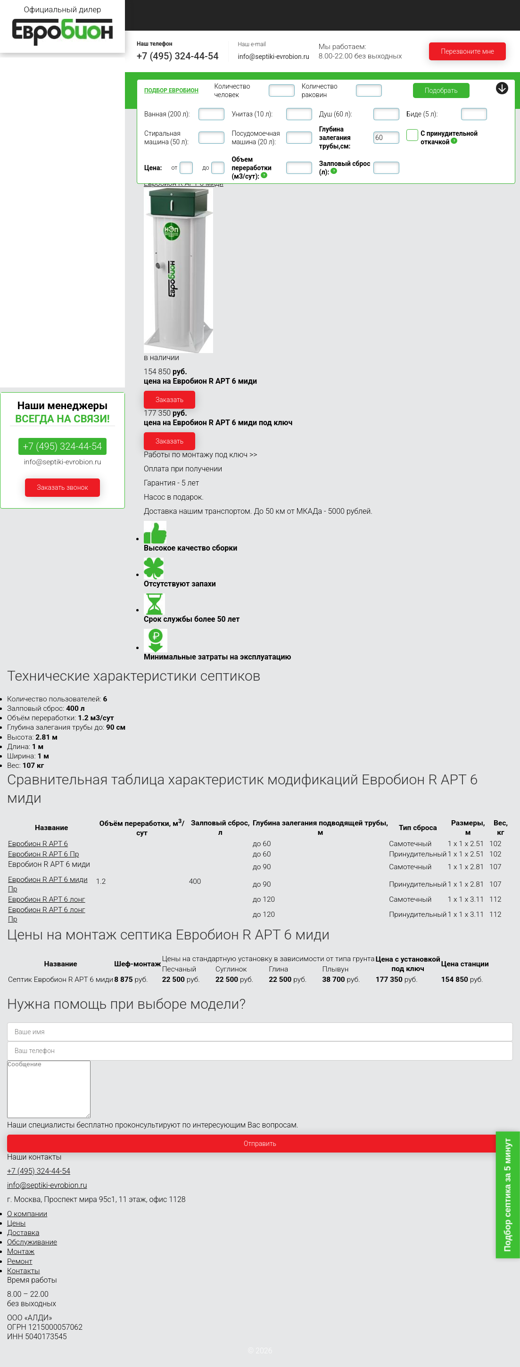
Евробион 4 (22, 119)
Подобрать (441, 90)
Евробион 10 (24, 191)
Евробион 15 (24, 226)
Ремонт (150, 20)
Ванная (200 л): (167, 114)
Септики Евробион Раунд (43, 351)
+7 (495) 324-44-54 (178, 56)
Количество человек (232, 90)
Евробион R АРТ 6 (38, 844)
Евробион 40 (24, 280)
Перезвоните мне (467, 51)
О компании (208, 10)
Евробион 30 (24, 262)
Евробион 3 (22, 102)
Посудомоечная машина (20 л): (255, 138)
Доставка (315, 10)
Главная (151, 10)
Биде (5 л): (421, 114)
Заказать (169, 400)
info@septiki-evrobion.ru (273, 56)
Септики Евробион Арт (39, 369)
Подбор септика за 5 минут (507, 1195)
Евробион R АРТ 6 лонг (46, 899)
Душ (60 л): (335, 114)
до (205, 167)
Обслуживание (378, 10)
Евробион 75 (24, 316)
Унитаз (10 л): (251, 114)
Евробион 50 (24, 298)
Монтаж (439, 10)
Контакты (205, 20)
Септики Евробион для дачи (48, 66)
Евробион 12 (24, 209)
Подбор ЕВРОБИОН (171, 90)
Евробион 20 (24, 244)
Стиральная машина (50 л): (166, 138)
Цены (263, 10)
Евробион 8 (22, 173)
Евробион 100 (26, 333)
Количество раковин (320, 90)
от (174, 167)
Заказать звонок (62, 487)
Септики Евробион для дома (48, 84)
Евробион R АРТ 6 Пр (43, 854)
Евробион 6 (22, 155)
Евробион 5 (22, 137)
